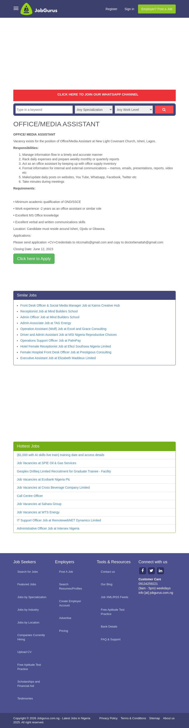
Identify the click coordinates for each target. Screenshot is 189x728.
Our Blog (106, 584)
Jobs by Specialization (31, 597)
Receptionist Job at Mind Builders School (49, 311)
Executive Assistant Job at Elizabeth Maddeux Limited (58, 358)
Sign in (129, 9)
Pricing (63, 630)
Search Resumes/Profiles (70, 586)
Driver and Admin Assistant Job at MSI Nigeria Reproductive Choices (68, 334)
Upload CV (24, 652)
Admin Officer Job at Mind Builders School (49, 317)
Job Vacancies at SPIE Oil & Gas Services (46, 463)
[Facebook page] (142, 571)
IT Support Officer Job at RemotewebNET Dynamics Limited (59, 520)
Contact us (108, 571)
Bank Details (109, 626)
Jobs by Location (28, 622)
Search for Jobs (27, 571)
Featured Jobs (26, 584)
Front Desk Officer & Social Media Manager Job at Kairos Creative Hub (70, 305)
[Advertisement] (94, 53)
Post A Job (66, 571)
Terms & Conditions (133, 718)
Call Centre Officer (30, 496)
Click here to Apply (34, 258)
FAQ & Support (110, 639)
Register (111, 9)
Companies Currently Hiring (31, 637)
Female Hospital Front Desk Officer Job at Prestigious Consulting (65, 352)
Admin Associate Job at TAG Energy (45, 323)
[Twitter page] (152, 571)
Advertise (65, 618)
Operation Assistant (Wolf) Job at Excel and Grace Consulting (63, 329)
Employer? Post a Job (156, 9)
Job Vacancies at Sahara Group (39, 504)
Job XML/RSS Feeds (114, 597)
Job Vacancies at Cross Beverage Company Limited (53, 487)
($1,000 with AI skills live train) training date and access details (60, 455)
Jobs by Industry (28, 609)
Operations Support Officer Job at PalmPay (50, 340)
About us (169, 718)
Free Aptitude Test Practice (29, 667)
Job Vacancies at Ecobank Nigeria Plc (43, 479)
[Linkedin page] (161, 571)
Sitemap (154, 718)
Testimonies (25, 698)
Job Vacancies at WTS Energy (38, 512)
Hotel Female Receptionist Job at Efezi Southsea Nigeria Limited (65, 346)
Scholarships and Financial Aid (28, 684)
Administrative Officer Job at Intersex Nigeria (48, 528)
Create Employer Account (70, 603)
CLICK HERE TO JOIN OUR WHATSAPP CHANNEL (97, 94)
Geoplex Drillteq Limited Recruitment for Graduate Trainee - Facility (64, 471)
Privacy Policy (108, 718)
